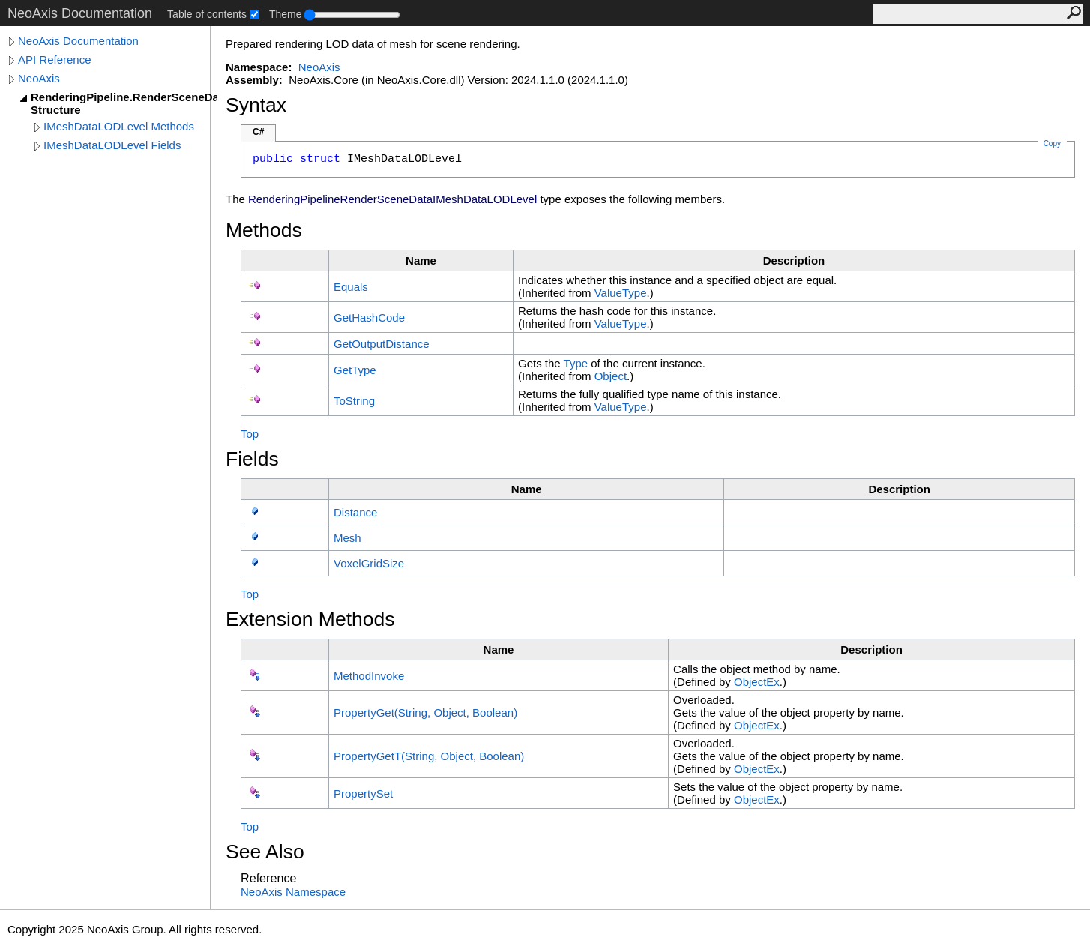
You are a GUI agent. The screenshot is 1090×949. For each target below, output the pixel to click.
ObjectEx (757, 681)
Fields (252, 459)
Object (610, 376)
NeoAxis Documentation (78, 40)
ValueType (620, 292)
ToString (354, 400)
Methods (264, 230)
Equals (351, 286)
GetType (355, 370)
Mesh (347, 537)
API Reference (54, 59)
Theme (285, 14)
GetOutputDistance (382, 343)
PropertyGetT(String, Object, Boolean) (429, 756)
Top (250, 433)
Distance (355, 512)
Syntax (256, 105)
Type (576, 363)
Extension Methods (310, 619)
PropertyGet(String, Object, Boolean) (425, 712)
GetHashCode (369, 317)
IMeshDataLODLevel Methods (118, 126)
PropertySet (363, 793)
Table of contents (207, 14)
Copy (1052, 143)
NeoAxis (39, 78)
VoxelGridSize (369, 563)
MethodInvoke (369, 675)
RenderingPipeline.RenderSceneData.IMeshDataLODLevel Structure (124, 103)
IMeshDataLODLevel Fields (112, 145)
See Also (265, 851)
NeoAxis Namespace (293, 891)
